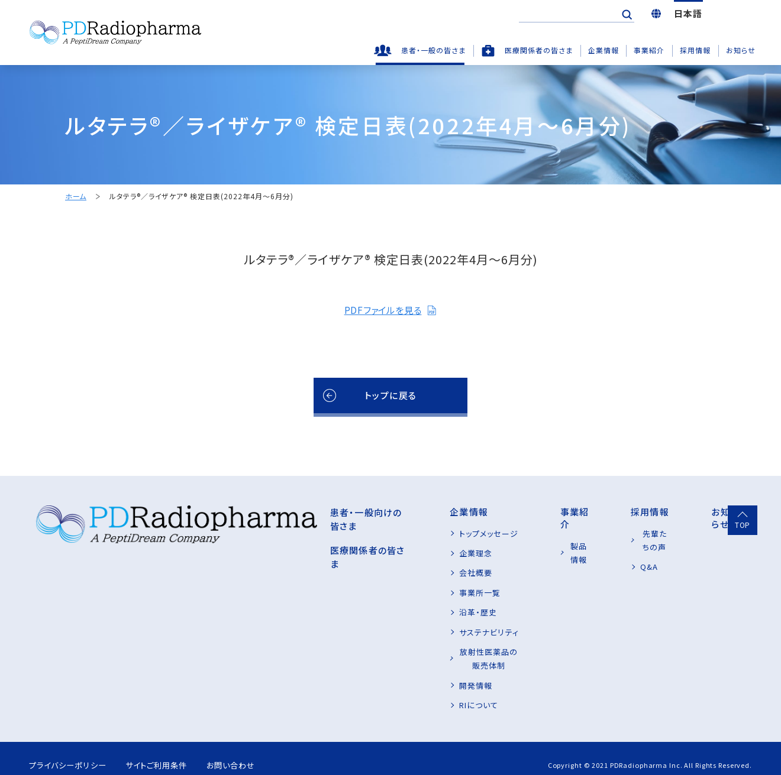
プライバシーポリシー (70, 751)
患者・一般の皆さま (433, 50)
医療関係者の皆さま (539, 50)
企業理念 (400, 553)
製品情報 (543, 533)
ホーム (75, 196)
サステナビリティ (413, 632)
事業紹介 (649, 50)
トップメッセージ (413, 533)
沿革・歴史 (403, 612)
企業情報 (603, 50)
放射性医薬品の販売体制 (429, 651)
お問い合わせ (251, 751)
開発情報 (400, 671)
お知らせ (741, 50)
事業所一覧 (404, 592)
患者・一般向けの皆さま (283, 511)
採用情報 (695, 50)
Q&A (619, 553)
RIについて (403, 691)
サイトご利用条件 (168, 751)
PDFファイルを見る (390, 310)
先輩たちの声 (635, 533)
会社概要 (400, 572)
